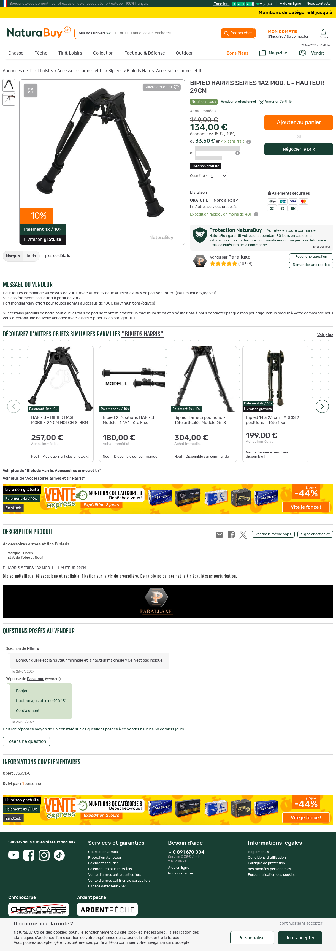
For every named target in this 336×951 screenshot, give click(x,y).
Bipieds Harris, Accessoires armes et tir (165, 71)
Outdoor (184, 53)
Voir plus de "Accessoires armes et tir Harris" (44, 478)
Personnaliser (252, 938)
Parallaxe (230, 257)
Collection (103, 53)
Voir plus (325, 335)
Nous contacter (319, 4)
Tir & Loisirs (70, 53)
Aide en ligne (290, 4)
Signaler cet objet (315, 534)
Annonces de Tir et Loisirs (28, 71)
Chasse (15, 53)
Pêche (40, 53)
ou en (220, 141)
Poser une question (311, 257)
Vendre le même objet (273, 534)
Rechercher (238, 33)
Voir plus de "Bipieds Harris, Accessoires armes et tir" (52, 471)
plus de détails (57, 256)
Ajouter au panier (299, 122)
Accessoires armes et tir (80, 71)
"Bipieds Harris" (142, 334)
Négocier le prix (299, 149)
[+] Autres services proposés (213, 207)
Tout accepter (300, 938)
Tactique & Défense (145, 53)
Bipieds (115, 71)
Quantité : (199, 176)
